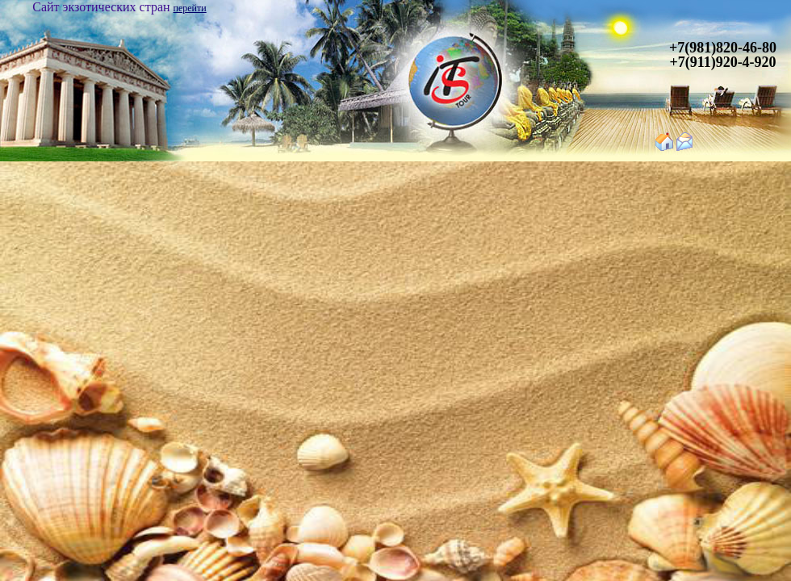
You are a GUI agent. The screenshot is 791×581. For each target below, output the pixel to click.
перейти (190, 8)
